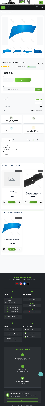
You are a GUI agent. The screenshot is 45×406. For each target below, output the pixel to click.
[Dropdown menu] (41, 2)
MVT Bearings (30, 333)
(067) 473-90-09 (12, 307)
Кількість (5, 76)
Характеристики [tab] (18, 140)
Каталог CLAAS (10, 329)
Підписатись (22, 400)
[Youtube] (17, 283)
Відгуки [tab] (30, 140)
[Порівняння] (19, 202)
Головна (4, 11)
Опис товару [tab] (7, 140)
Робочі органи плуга (36, 110)
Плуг (10, 11)
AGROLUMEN (30, 337)
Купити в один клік (8, 86)
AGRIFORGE (38, 99)
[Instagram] (20, 283)
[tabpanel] (22, 149)
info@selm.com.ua (11, 316)
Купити (23, 80)
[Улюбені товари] (4, 202)
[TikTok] (28, 283)
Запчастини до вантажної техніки (11, 333)
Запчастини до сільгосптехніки (10, 339)
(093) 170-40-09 (12, 309)
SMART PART (30, 329)
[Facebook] (24, 283)
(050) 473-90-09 (12, 311)
